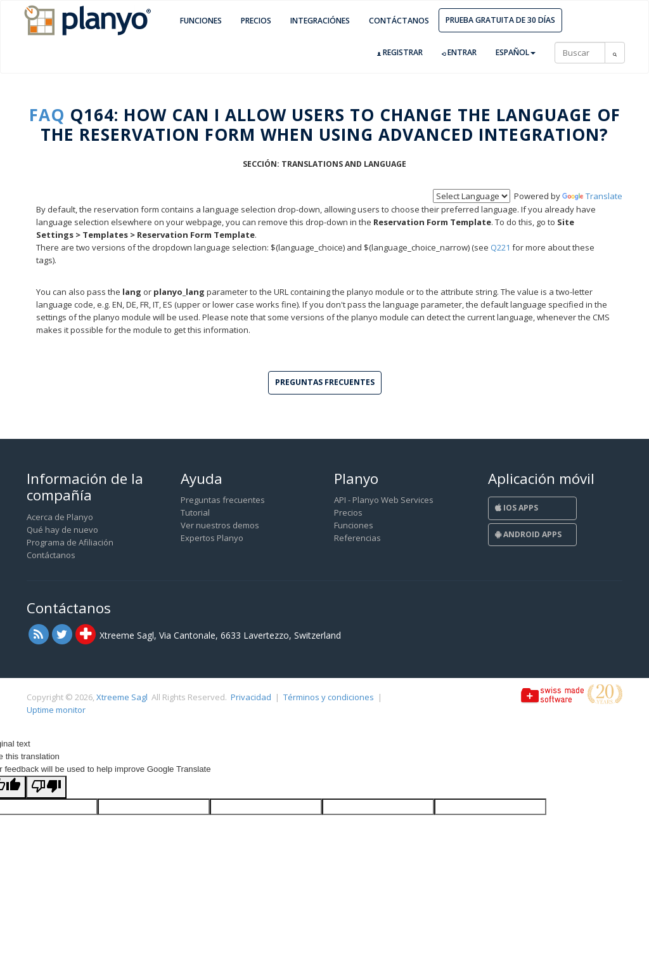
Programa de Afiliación (70, 542)
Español (516, 52)
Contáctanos (399, 20)
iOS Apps (516, 507)
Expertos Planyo (212, 538)
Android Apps (528, 534)
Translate (592, 196)
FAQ (47, 114)
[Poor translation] (46, 787)
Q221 (500, 247)
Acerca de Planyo (60, 517)
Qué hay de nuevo (62, 529)
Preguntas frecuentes (223, 499)
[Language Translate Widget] (471, 196)
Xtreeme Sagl (122, 697)
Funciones (201, 20)
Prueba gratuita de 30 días (500, 20)
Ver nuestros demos (220, 525)
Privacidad (251, 697)
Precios (256, 20)
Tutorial (195, 512)
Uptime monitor (56, 709)
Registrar (400, 52)
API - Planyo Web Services (384, 499)
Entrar (459, 52)
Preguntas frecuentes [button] (325, 382)
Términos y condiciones (328, 697)
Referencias (357, 538)
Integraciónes (320, 20)
